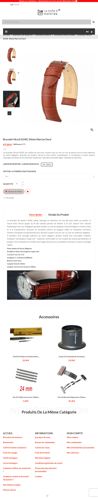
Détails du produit (59, 214)
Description (35, 214)
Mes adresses (73, 452)
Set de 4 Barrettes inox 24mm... (26, 397)
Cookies (38, 476)
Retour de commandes (45, 442)
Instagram (47, 495)
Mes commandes (74, 442)
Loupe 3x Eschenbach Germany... (72, 356)
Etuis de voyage (10, 452)
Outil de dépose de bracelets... (26, 356)
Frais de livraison (42, 452)
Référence (17, 144)
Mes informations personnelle (80, 447)
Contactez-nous (42, 447)
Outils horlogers (10, 457)
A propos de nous (42, 437)
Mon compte (72, 437)
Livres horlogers (10, 463)
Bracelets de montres (12, 437)
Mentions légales (42, 457)
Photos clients (9, 489)
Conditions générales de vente (49, 463)
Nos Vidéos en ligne (12, 484)
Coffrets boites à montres (14, 447)
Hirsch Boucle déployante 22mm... (72, 397)
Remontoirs (8, 442)
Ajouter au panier (13, 191)
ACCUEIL (8, 433)
